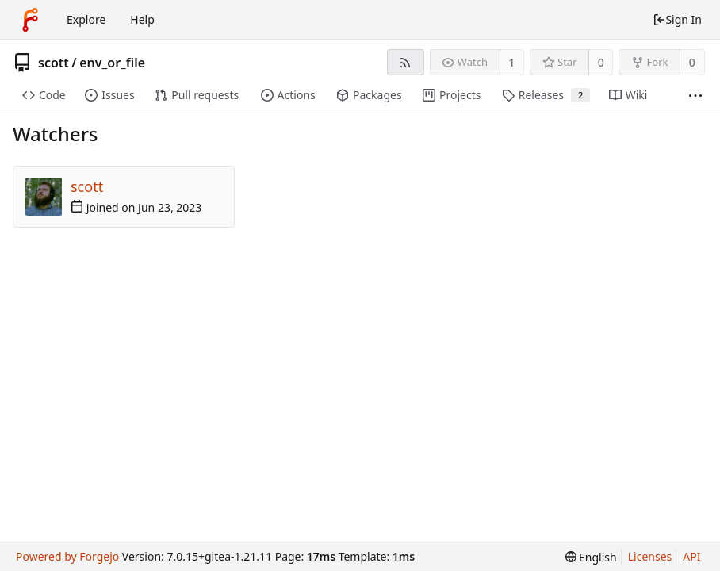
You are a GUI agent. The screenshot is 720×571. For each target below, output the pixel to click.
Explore (86, 19)
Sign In (677, 19)
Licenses (650, 556)
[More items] (695, 96)
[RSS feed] (405, 62)
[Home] (30, 20)
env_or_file (112, 63)
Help (142, 19)
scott (53, 63)
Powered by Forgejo (67, 556)
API (691, 556)
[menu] (591, 557)
